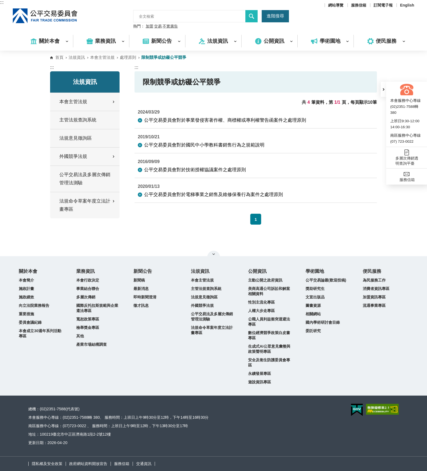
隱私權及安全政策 (47, 464)
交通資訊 (143, 464)
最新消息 (141, 288)
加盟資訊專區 (374, 297)
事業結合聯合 (87, 288)
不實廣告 (170, 26)
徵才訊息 (141, 305)
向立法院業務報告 (34, 305)
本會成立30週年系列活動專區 (40, 333)
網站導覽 (335, 5)
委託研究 (313, 331)
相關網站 (313, 314)
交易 (158, 26)
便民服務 (372, 271)
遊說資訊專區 (259, 382)
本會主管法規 (102, 57)
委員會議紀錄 (30, 322)
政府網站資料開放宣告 (88, 464)
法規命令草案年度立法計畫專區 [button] (87, 205)
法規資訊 (77, 57)
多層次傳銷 (85, 297)
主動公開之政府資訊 (265, 280)
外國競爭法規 (202, 305)
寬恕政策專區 (87, 319)
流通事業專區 (374, 305)
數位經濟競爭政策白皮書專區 (269, 335)
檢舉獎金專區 (87, 327)
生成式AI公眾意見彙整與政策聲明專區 (269, 349)
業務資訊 (85, 271)
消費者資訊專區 (376, 288)
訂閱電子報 (383, 5)
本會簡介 (26, 280)
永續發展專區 (259, 373)
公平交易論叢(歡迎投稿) (326, 280)
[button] (383, 89)
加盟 (149, 26)
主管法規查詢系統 (77, 120)
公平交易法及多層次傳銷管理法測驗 (84, 178)
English (407, 5)
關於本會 (28, 271)
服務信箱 (358, 5)
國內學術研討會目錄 (323, 322)
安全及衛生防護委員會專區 (269, 362)
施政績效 (26, 297)
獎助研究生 (315, 288)
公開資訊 (257, 271)
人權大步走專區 (261, 310)
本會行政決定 (87, 280)
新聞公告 (142, 271)
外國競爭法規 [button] (87, 156)
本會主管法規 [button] (87, 101)
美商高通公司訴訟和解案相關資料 (269, 291)
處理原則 (128, 57)
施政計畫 (26, 288)
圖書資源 (313, 305)
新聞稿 (139, 280)
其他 (80, 336)
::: (2, 2)
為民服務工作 (374, 280)
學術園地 (315, 271)
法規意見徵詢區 (75, 138)
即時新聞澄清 (144, 297)
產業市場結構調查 (91, 344)
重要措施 (26, 314)
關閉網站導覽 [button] (213, 254)
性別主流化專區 (261, 302)
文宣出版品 (315, 297)
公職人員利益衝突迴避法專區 (269, 321)
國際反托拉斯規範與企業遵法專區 (97, 308)
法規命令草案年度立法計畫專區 (212, 330)
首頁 (59, 57)
